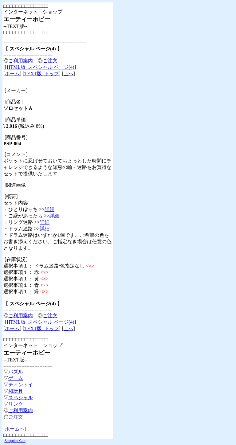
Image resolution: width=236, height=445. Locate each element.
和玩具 (15, 391)
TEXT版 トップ (41, 73)
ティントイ (20, 384)
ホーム (12, 73)
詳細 (49, 209)
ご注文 (50, 60)
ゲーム (15, 378)
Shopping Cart (15, 441)
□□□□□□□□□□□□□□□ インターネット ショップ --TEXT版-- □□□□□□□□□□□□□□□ (32, 19)
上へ (68, 73)
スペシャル (20, 397)
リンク (15, 404)
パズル (15, 371)
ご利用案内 (20, 60)
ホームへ (15, 428)
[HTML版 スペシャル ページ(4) (39, 67)
